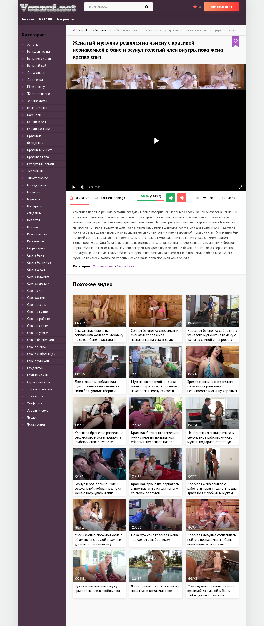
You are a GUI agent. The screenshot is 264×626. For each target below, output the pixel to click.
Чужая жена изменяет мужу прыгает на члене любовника (97, 588)
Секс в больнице (39, 262)
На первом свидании (35, 209)
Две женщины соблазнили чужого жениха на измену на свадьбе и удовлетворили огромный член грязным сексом (99, 388)
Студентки (35, 368)
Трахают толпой (39, 389)
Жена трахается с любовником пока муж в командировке (155, 588)
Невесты (33, 220)
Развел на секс (38, 234)
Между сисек (37, 185)
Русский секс (36, 241)
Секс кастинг (36, 297)
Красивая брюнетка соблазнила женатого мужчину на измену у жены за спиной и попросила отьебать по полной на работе (212, 337)
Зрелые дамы (37, 101)
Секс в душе (36, 269)
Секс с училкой (38, 361)
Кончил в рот (36, 122)
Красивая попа (38, 157)
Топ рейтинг (66, 19)
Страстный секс (39, 382)
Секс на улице (37, 333)
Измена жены (37, 108)
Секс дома (35, 290)
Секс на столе (37, 326)
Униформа (34, 403)
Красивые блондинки (35, 139)
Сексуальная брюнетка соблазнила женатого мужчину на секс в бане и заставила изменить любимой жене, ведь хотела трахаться (99, 339)
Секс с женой (37, 347)
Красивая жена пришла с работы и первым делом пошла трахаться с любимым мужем (212, 488)
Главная (28, 19)
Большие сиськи (39, 58)
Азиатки (33, 44)
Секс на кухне (37, 311)
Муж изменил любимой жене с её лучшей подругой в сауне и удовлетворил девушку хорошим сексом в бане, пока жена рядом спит (98, 544)
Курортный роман (40, 164)
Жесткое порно (38, 94)
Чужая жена (36, 424)
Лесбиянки (35, 171)
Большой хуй (36, 65)
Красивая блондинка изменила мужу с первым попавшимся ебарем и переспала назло (155, 437)
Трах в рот (35, 396)
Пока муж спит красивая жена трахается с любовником (154, 537)
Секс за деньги (38, 283)
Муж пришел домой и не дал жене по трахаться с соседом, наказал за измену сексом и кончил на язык (154, 388)
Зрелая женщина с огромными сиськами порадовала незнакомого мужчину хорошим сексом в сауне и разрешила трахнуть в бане (212, 390)
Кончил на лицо (38, 129)
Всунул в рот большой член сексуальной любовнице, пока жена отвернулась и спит (98, 488)
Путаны (32, 227)
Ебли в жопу (36, 87)
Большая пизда (38, 51)
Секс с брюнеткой (40, 340)
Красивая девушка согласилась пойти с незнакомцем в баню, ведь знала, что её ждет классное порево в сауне (211, 542)
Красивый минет (39, 150)
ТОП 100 (45, 19)
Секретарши (36, 248)
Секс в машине (38, 276)
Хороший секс (103, 266)
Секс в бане (125, 266)
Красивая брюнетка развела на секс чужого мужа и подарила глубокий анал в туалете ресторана (99, 439)
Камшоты (34, 115)
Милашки (34, 192)
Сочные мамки (37, 375)
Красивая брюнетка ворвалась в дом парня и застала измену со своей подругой (155, 488)
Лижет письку (37, 178)
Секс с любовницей (41, 354)
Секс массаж (36, 304)
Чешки (32, 417)
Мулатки (33, 199)
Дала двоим (36, 72)
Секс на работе (38, 319)
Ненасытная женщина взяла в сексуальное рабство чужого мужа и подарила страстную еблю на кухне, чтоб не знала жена (210, 441)
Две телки (35, 79)
